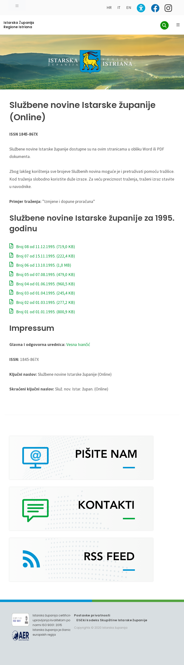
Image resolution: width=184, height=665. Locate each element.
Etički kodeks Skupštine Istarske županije (111, 620)
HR (109, 7)
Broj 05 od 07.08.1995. (42, 274)
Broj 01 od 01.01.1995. (42, 311)
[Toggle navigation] (17, 5)
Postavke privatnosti (92, 615)
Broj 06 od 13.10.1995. (40, 265)
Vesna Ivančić (78, 344)
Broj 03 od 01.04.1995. (42, 293)
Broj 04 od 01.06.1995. (42, 284)
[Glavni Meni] (178, 25)
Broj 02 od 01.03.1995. (42, 302)
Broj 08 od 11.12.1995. (42, 246)
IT (119, 7)
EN (128, 7)
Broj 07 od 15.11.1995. (42, 256)
